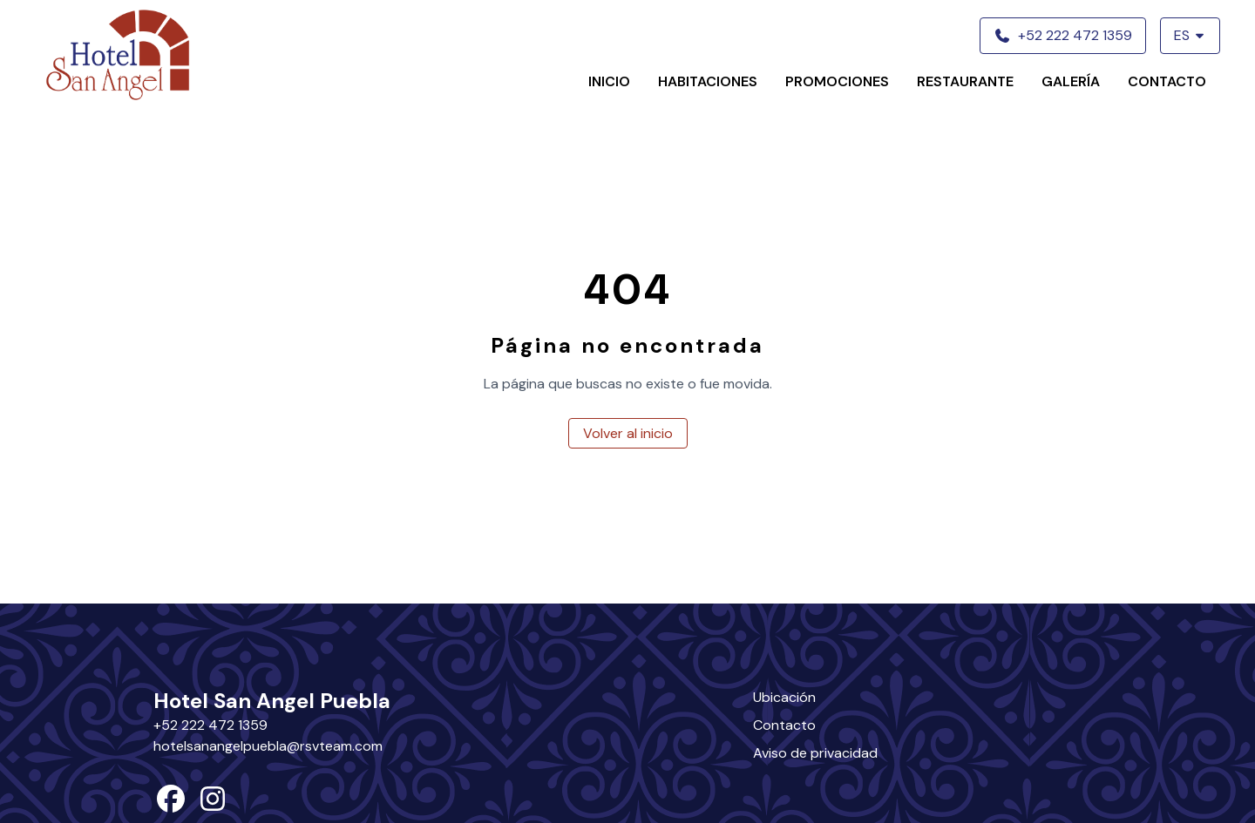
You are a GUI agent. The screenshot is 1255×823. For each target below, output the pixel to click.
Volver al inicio (628, 433)
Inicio (609, 81)
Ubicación (784, 697)
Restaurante (965, 81)
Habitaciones (707, 81)
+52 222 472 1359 (210, 725)
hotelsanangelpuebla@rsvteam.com (268, 746)
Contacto (1167, 81)
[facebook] (170, 804)
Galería (1070, 81)
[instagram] (212, 804)
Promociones (837, 81)
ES (1190, 35)
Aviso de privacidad (815, 753)
